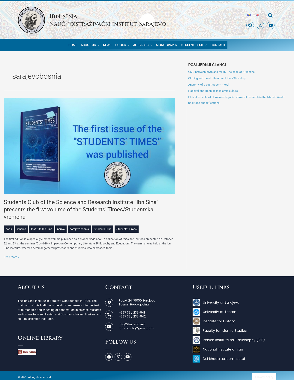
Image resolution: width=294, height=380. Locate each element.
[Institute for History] (234, 318)
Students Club (102, 225)
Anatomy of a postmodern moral (208, 81)
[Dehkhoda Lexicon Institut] (234, 356)
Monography (167, 43)
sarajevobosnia (79, 225)
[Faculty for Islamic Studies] (234, 328)
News (107, 43)
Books (122, 43)
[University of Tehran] (234, 309)
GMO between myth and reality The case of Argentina (221, 68)
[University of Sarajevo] (234, 300)
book (9, 225)
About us (90, 43)
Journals (142, 43)
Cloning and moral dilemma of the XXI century (217, 75)
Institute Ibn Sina (41, 225)
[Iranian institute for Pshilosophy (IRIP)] (234, 337)
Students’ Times (126, 225)
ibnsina (21, 225)
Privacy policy (264, 373)
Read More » (11, 253)
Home (72, 43)
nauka (61, 225)
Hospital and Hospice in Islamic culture (213, 87)
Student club (194, 43)
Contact (218, 43)
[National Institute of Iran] (234, 347)
